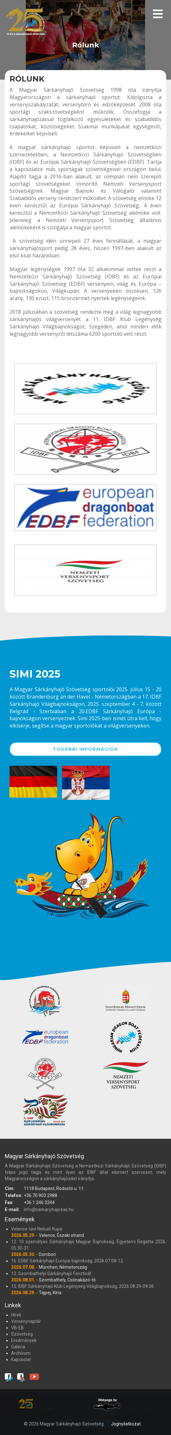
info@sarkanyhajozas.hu (49, 1209)
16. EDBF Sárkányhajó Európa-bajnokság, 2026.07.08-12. (67, 1260)
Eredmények (24, 1340)
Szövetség (22, 1334)
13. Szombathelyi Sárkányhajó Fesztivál (51, 1273)
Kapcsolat (21, 1359)
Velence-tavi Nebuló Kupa (36, 1228)
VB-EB (17, 1327)
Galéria (18, 1346)
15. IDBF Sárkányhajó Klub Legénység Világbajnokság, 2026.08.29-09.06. (83, 1286)
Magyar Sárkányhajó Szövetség (25, 23)
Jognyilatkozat (126, 1423)
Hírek (16, 1314)
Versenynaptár (26, 1321)
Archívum (21, 1353)
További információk (85, 749)
